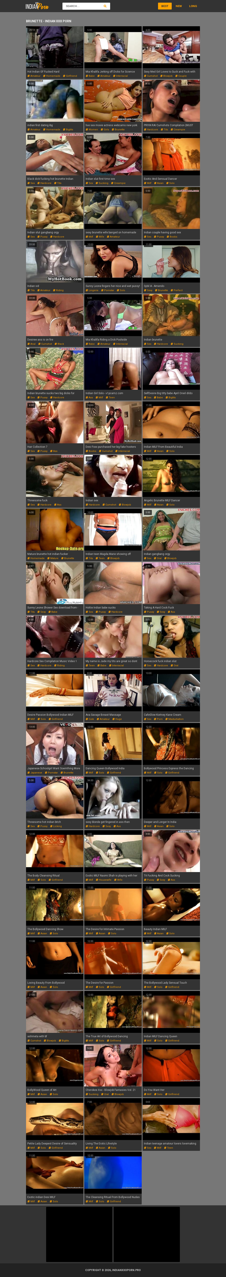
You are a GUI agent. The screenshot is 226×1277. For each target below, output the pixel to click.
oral (158, 558)
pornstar (107, 290)
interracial (120, 76)
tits (164, 129)
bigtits (68, 129)
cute (90, 719)
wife (100, 236)
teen (110, 397)
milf (147, 183)
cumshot (151, 76)
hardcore (151, 129)
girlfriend (70, 76)
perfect (177, 290)
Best (164, 6)
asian (159, 183)
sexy (148, 290)
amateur (33, 76)
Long (193, 6)
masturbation (174, 719)
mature (52, 558)
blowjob (166, 76)
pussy (42, 236)
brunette (118, 129)
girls (105, 129)
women (92, 129)
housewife (103, 879)
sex (31, 183)
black (59, 344)
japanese (34, 772)
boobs (172, 236)
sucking (102, 183)
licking (56, 826)
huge (117, 719)
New (179, 6)
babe (90, 76)
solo (170, 183)
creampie (178, 129)
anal (31, 344)
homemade (51, 76)
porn (158, 719)
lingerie (92, 290)
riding (58, 290)
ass (89, 397)
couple (181, 76)
